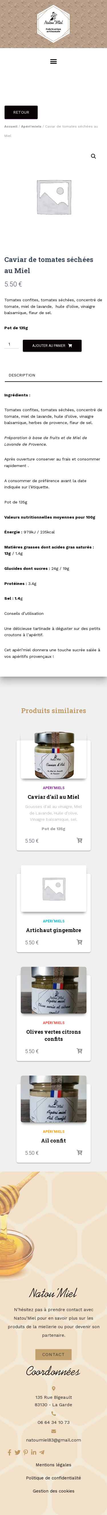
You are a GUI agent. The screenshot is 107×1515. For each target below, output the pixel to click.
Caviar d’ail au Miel (53, 796)
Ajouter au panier (48, 346)
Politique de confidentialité (53, 1478)
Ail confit (53, 1140)
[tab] (53, 375)
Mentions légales (53, 1464)
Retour (21, 112)
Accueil (10, 126)
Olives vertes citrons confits (53, 1035)
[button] (53, 61)
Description (22, 375)
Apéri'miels (31, 126)
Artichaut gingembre (53, 930)
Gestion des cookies (53, 1491)
